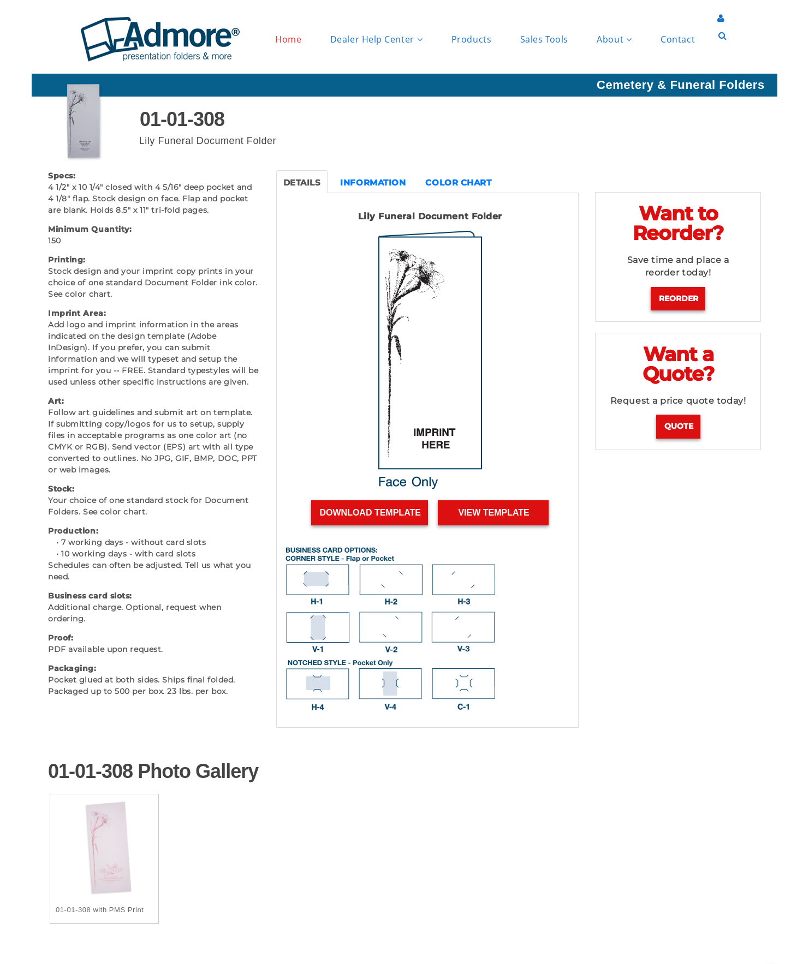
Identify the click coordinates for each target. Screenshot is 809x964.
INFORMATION (373, 182)
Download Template (369, 512)
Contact (678, 39)
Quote (678, 426)
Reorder (678, 298)
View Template (494, 512)
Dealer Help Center (376, 39)
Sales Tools (544, 39)
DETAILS (302, 182)
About (614, 39)
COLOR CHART (458, 182)
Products (471, 39)
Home (288, 39)
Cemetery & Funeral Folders (681, 85)
